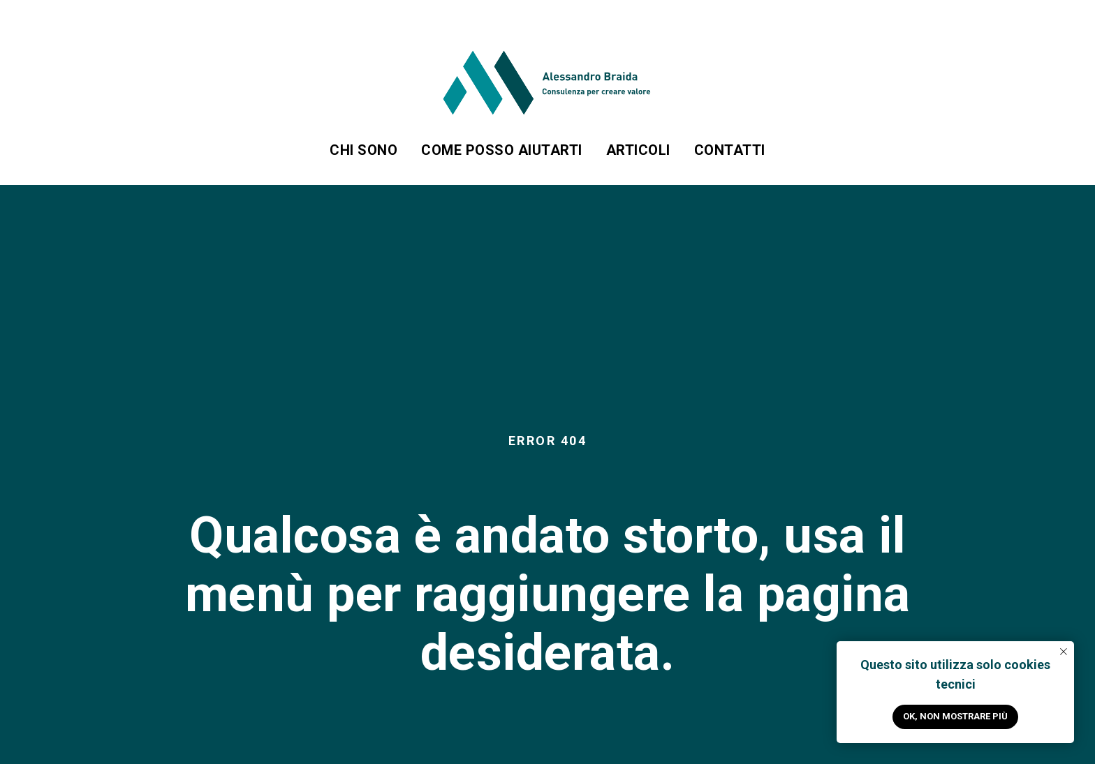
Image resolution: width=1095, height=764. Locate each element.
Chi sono (363, 150)
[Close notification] (1064, 652)
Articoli (638, 150)
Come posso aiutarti (501, 150)
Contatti (729, 150)
